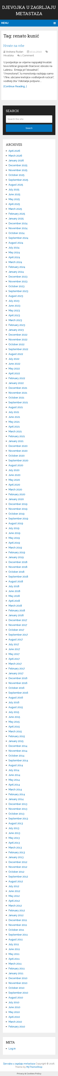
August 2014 (16, 765)
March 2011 (15, 963)
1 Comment (27, 55)
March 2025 (15, 208)
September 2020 (18, 460)
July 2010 (14, 1002)
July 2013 (14, 828)
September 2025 (18, 179)
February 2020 (17, 494)
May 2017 (14, 654)
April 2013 (14, 842)
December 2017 (18, 620)
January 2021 (16, 441)
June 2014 (14, 775)
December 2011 (18, 920)
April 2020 (14, 484)
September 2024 (18, 237)
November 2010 (18, 983)
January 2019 (16, 557)
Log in (12, 1048)
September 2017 (18, 634)
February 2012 (17, 910)
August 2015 (16, 707)
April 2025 (14, 204)
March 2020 (15, 489)
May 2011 (14, 954)
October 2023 (16, 286)
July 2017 (14, 644)
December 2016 (18, 678)
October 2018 (16, 571)
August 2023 (16, 296)
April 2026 (14, 150)
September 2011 (18, 934)
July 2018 (14, 586)
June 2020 (14, 475)
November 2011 (18, 925)
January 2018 (16, 615)
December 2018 (18, 562)
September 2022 (18, 349)
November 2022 (18, 339)
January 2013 (16, 857)
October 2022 (16, 344)
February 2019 (17, 552)
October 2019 (16, 513)
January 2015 (16, 741)
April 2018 (14, 600)
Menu (5, 23)
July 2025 (14, 189)
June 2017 (14, 649)
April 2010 (14, 1016)
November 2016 (18, 683)
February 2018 (17, 610)
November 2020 (18, 450)
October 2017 (16, 629)
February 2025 (17, 213)
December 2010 (18, 978)
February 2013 (17, 852)
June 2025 (14, 194)
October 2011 (16, 929)
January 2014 (16, 799)
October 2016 (16, 687)
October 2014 (16, 755)
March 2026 (15, 155)
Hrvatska (8, 55)
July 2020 (14, 470)
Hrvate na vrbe (13, 46)
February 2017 (17, 668)
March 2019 (15, 547)
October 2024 (17, 233)
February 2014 (17, 794)
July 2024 (14, 247)
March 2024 (15, 262)
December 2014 (18, 745)
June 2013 (14, 833)
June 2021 (14, 416)
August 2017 (16, 639)
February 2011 (17, 968)
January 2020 (16, 499)
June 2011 (14, 949)
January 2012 (16, 915)
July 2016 (14, 702)
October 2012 (16, 871)
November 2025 (18, 170)
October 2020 (17, 455)
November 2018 (18, 566)
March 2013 (15, 847)
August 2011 (16, 939)
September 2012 (18, 876)
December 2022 (18, 334)
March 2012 (15, 905)
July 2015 (14, 712)
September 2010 (18, 992)
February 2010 (17, 1026)
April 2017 (14, 658)
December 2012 (18, 862)
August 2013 (16, 823)
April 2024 (14, 257)
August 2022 (16, 354)
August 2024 (16, 242)
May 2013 (14, 837)
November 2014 (18, 750)
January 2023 (16, 329)
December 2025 (18, 165)
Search (29, 128)
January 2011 (16, 973)
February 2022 (17, 378)
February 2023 (17, 325)
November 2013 (18, 808)
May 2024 (14, 252)
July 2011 (14, 944)
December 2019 (18, 504)
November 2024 (18, 228)
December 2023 (18, 276)
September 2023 (18, 291)
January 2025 (16, 218)
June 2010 (14, 1007)
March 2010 (15, 1021)
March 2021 (15, 431)
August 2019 (16, 523)
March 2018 (15, 605)
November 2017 (18, 625)
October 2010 (16, 987)
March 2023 (15, 320)
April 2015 (14, 726)
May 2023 (14, 310)
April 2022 (14, 373)
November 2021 (18, 392)
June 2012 (14, 891)
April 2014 (14, 784)
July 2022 (14, 358)
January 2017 (16, 673)
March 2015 (15, 731)
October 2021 (16, 397)
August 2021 (16, 407)
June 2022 (14, 363)
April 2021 (14, 426)
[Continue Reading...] (15, 86)
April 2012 (14, 900)
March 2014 (15, 789)
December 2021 (18, 387)
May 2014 (14, 779)
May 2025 (14, 199)
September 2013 (18, 818)
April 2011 (14, 958)
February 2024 (17, 266)
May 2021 (14, 421)
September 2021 (18, 402)
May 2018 (14, 596)
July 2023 (14, 300)
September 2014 (18, 760)
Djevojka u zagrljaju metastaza (19, 1063)
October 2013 (16, 813)
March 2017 (15, 663)
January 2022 (16, 383)
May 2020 (14, 479)
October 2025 (16, 175)
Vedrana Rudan (14, 51)
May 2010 (14, 1012)
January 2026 (16, 160)
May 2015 (14, 721)
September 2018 (18, 576)
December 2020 (18, 446)
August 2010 (16, 997)
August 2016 (16, 697)
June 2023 (14, 305)
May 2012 (14, 895)
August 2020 (16, 465)
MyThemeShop (34, 1067)
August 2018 (16, 581)
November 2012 (18, 866)
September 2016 (18, 692)
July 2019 (14, 528)
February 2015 (17, 736)
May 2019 (14, 537)
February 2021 (17, 436)
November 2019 (18, 508)
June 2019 (14, 533)
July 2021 (14, 412)
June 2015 (14, 716)
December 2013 (18, 804)
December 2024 (18, 223)
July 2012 (14, 886)
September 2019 (18, 518)
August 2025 (16, 184)
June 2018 (14, 591)
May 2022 (14, 368)
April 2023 (14, 315)
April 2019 (14, 542)
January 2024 (16, 271)
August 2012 (16, 881)
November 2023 (18, 281)
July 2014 (14, 770)
